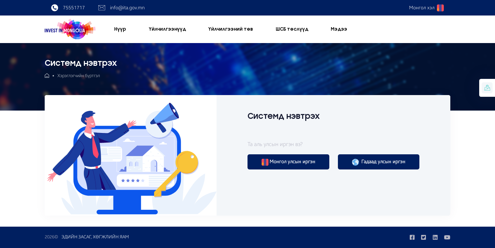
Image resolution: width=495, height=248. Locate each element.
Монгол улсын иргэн (288, 162)
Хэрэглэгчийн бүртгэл (78, 76)
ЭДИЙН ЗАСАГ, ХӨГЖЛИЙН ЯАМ (95, 237)
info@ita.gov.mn (121, 7)
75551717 (68, 7)
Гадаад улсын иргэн (378, 162)
